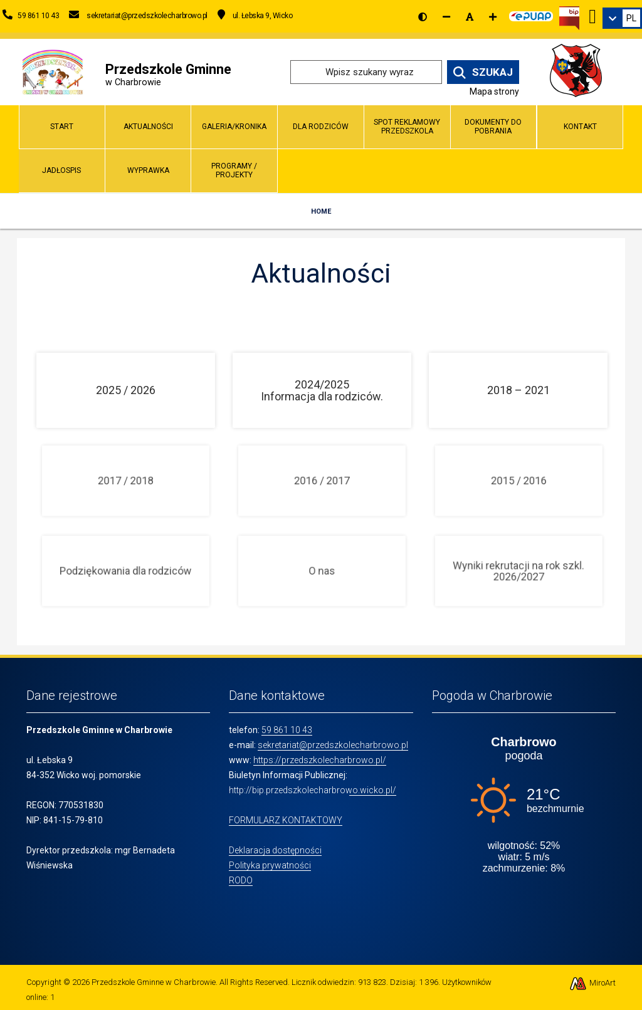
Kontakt (580, 126)
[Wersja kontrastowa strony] (422, 17)
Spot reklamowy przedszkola (407, 126)
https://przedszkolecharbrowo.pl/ (319, 760)
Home (321, 211)
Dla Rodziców (321, 126)
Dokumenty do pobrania (493, 126)
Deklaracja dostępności (275, 850)
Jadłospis (61, 170)
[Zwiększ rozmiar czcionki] (493, 17)
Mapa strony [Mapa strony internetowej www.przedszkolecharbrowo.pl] (494, 91)
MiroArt (592, 982)
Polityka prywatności (270, 865)
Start (61, 126)
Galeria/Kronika (234, 126)
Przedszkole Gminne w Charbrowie (154, 982)
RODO (241, 880)
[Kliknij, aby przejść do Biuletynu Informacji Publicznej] (569, 17)
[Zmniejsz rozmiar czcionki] (446, 17)
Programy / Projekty (234, 170)
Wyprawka (148, 170)
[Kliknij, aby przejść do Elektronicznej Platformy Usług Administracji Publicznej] (531, 14)
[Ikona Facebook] (592, 14)
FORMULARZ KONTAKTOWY (285, 820)
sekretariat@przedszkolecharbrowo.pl (333, 745)
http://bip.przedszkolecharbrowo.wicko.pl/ (312, 790)
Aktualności (148, 126)
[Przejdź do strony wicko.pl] (580, 71)
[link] (622, 18)
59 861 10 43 (286, 730)
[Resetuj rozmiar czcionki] (470, 17)
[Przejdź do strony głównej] (53, 71)
